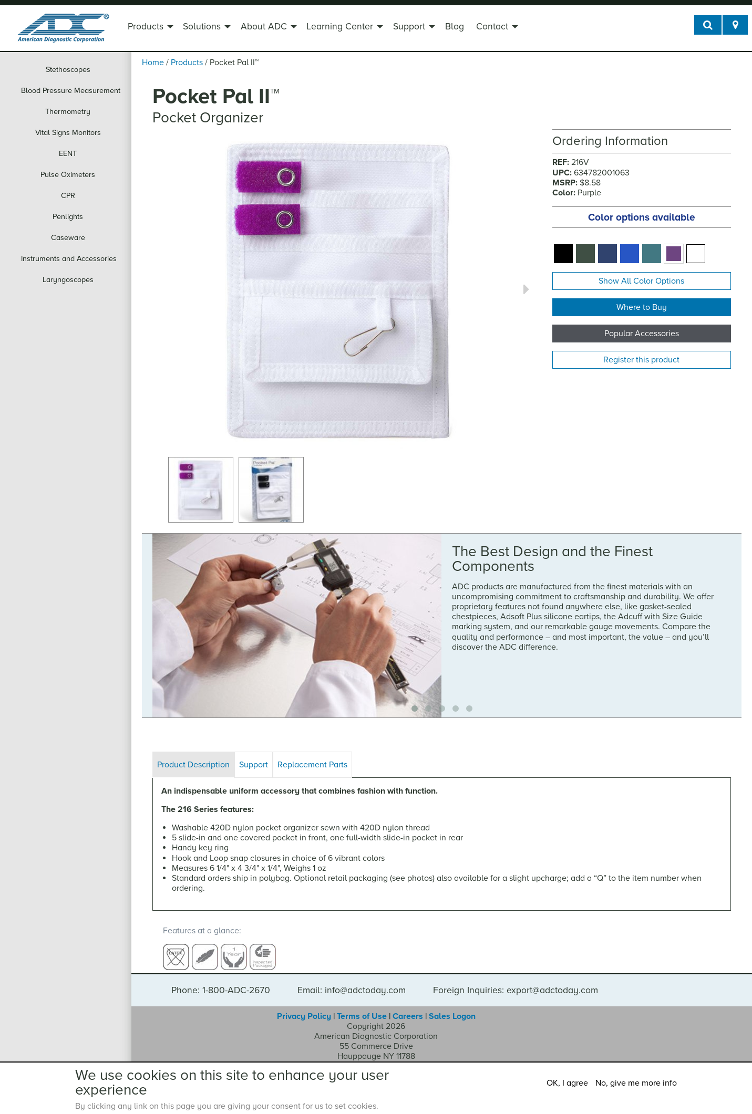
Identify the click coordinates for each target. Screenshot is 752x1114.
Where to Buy (641, 307)
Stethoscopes (68, 69)
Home (153, 62)
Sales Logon (452, 1006)
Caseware (68, 237)
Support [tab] (253, 764)
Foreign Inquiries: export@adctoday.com (515, 980)
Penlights (68, 216)
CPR (68, 195)
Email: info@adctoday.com (351, 980)
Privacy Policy (304, 1006)
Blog (454, 26)
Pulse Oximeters (67, 174)
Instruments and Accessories (69, 258)
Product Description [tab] (193, 764)
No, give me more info (636, 1083)
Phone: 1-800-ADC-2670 (220, 980)
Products (145, 26)
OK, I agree (567, 1083)
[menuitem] (149, 27)
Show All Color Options (641, 281)
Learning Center (339, 26)
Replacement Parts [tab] (312, 764)
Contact (492, 26)
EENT (68, 153)
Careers (408, 1006)
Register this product (641, 360)
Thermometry (67, 111)
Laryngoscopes (68, 279)
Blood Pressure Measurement (70, 90)
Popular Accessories (641, 333)
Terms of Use (362, 1006)
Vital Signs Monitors (68, 132)
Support (409, 26)
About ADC (264, 26)
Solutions (202, 26)
